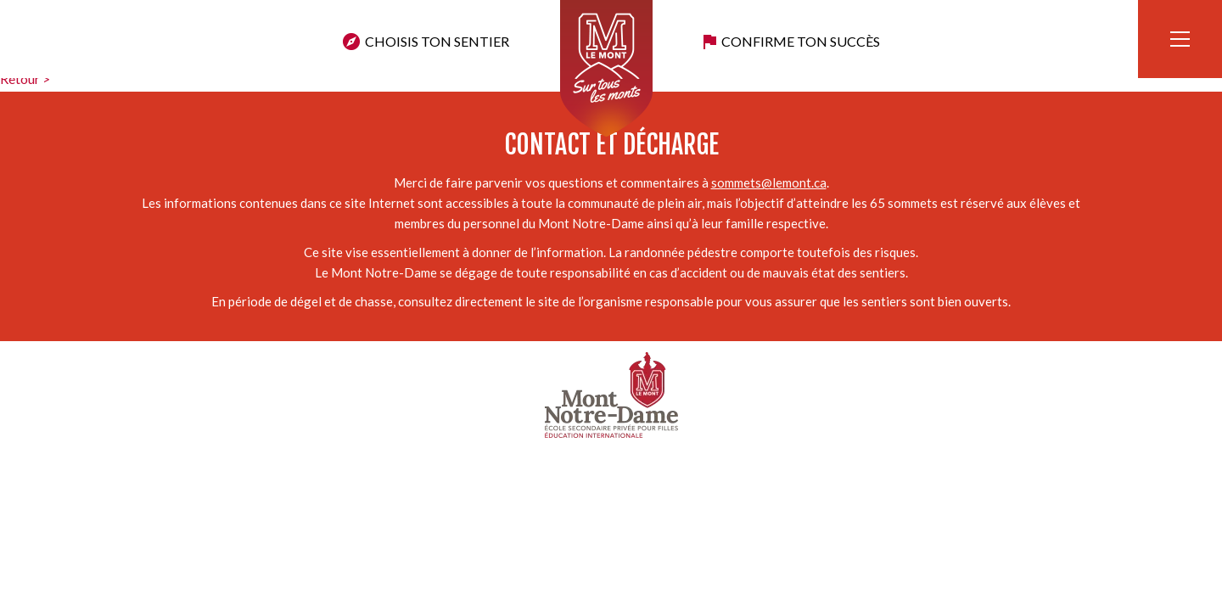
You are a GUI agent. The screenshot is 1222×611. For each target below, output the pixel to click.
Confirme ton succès (800, 41)
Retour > (25, 78)
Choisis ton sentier (437, 41)
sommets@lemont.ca (769, 182)
